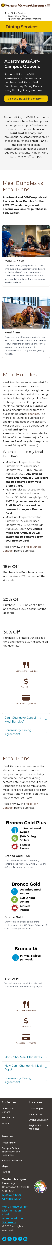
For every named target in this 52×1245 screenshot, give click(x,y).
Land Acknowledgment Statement (14, 1218)
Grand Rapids (36, 1108)
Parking (6, 1172)
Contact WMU (11, 1198)
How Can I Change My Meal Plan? (23, 1067)
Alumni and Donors (8, 1110)
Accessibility (9, 1142)
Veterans (7, 1123)
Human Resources (12, 1160)
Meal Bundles (15, 261)
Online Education (38, 1120)
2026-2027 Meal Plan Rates (23, 1057)
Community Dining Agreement (18, 732)
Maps (5, 1166)
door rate (33, 413)
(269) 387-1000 (11, 1194)
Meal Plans (13, 332)
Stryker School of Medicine (38, 1127)
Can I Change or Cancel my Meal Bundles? (23, 719)
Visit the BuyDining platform (26, 98)
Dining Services (18, 13)
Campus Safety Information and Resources (11, 1151)
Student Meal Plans (17, 16)
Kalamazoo (35, 1114)
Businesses (8, 1117)
